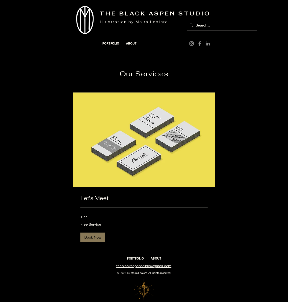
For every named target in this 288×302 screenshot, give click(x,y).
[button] (92, 237)
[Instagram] (191, 43)
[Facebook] (200, 43)
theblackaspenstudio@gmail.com (143, 265)
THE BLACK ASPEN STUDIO (155, 13)
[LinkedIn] (208, 43)
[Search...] (221, 25)
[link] (144, 198)
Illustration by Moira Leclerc (134, 22)
